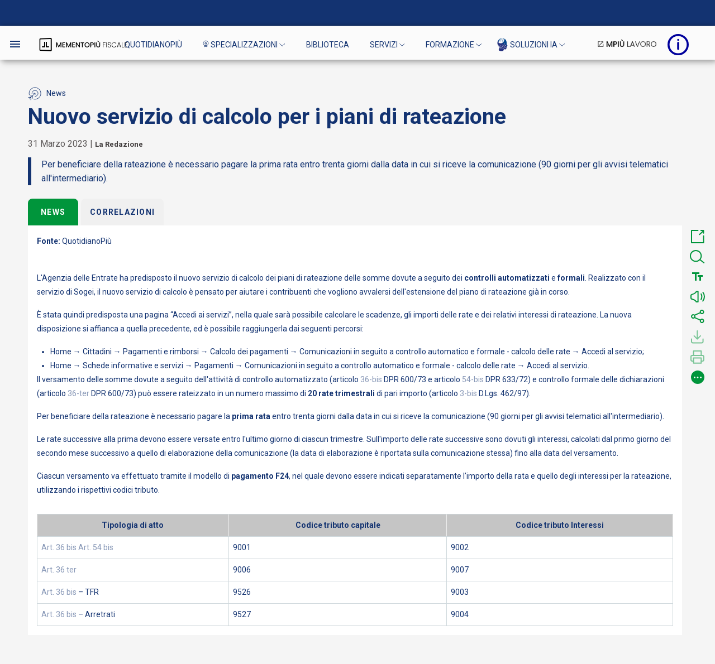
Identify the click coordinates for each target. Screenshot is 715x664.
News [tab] (53, 212)
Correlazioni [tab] (122, 212)
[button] (698, 237)
